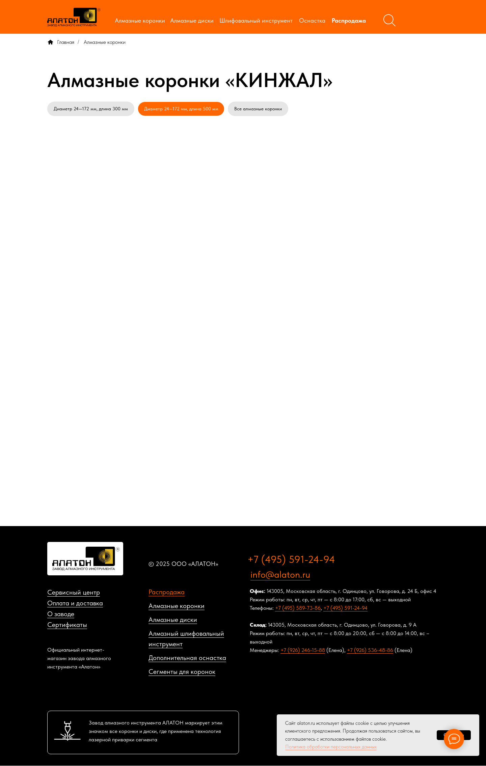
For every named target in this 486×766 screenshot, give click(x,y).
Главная (60, 42)
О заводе (60, 614)
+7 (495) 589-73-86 (298, 608)
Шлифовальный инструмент (256, 20)
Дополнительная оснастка (187, 658)
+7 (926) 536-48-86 (370, 650)
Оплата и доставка (75, 603)
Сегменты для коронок (181, 672)
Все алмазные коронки (258, 108)
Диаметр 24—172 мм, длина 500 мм (181, 108)
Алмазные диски (192, 20)
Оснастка (312, 20)
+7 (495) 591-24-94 (291, 559)
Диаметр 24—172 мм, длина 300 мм (91, 108)
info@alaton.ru (280, 574)
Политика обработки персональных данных (331, 747)
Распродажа (349, 20)
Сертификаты (67, 625)
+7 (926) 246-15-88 (302, 650)
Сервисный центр (73, 593)
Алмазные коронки (140, 20)
